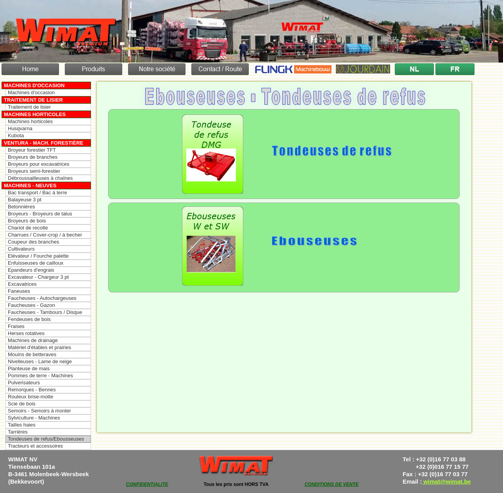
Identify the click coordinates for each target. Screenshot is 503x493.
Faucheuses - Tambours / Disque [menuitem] (45, 312)
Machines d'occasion (34, 85)
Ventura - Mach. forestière (43, 143)
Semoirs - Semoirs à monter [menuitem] (39, 411)
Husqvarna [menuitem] (20, 128)
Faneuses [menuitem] (19, 291)
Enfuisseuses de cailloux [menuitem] (35, 263)
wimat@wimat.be (446, 481)
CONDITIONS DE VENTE (332, 484)
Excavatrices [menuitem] (22, 284)
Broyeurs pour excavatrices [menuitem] (39, 164)
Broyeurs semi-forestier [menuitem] (34, 171)
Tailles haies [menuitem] (22, 425)
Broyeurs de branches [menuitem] (32, 157)
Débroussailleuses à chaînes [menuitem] (40, 178)
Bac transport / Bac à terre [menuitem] (37, 192)
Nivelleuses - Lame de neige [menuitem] (40, 361)
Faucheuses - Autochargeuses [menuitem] (42, 298)
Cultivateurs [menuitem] (21, 249)
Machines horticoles (35, 114)
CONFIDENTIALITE (147, 484)
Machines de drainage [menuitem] (33, 340)
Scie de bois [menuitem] (22, 404)
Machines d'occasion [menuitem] (31, 92)
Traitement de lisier (33, 100)
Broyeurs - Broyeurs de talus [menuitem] (40, 214)
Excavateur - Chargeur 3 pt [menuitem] (38, 277)
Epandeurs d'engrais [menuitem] (31, 270)
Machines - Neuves (30, 185)
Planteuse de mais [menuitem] (29, 368)
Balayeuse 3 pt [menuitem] (24, 200)
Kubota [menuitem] (16, 135)
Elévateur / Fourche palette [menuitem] (38, 256)
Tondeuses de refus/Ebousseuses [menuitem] (46, 439)
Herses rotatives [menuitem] (26, 333)
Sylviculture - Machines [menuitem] (34, 418)
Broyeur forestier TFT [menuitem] (32, 150)
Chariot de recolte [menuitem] (28, 228)
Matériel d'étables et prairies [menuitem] (39, 347)
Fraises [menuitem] (16, 326)
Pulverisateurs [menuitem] (24, 382)
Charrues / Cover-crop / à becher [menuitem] (45, 235)
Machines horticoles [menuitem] (30, 121)
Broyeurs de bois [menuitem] (27, 221)
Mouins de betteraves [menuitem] (32, 354)
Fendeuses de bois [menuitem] (29, 319)
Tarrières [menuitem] (18, 432)
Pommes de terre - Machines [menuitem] (40, 375)
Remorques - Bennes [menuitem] (32, 390)
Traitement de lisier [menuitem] (29, 107)
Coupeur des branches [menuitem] (33, 242)
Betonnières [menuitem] (21, 207)
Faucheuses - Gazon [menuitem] (31, 305)
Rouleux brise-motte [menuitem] (30, 397)
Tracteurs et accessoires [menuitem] (35, 446)
